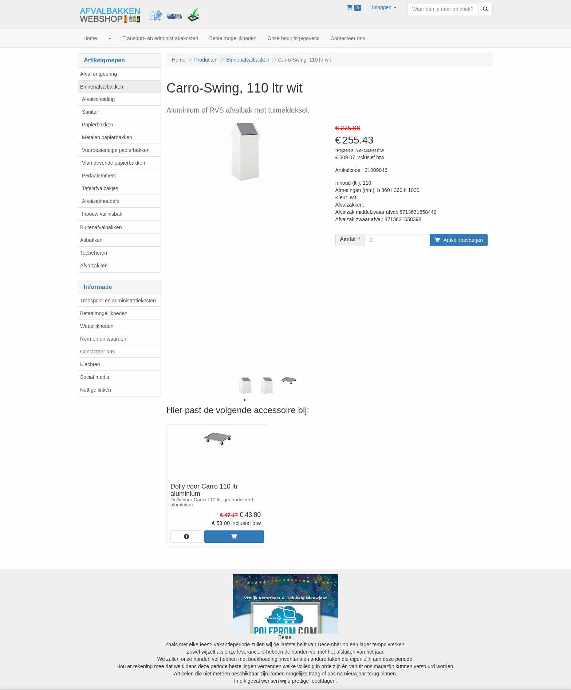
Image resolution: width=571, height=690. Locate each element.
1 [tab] (244, 400)
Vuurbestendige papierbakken (116, 150)
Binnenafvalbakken (101, 87)
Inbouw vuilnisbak (102, 214)
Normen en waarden (103, 339)
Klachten (90, 364)
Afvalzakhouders (101, 201)
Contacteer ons (97, 351)
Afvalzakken (93, 265)
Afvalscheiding (98, 99)
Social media (94, 377)
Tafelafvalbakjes (100, 188)
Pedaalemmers (99, 176)
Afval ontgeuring (98, 74)
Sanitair (90, 112)
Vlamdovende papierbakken (113, 163)
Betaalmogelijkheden (103, 313)
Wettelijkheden (97, 326)
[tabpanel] (244, 385)
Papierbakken (97, 125)
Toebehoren (93, 253)
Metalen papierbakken (107, 137)
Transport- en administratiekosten (118, 300)
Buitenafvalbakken (101, 227)
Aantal (348, 239)
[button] (384, 7)
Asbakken (91, 240)
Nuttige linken (95, 390)
